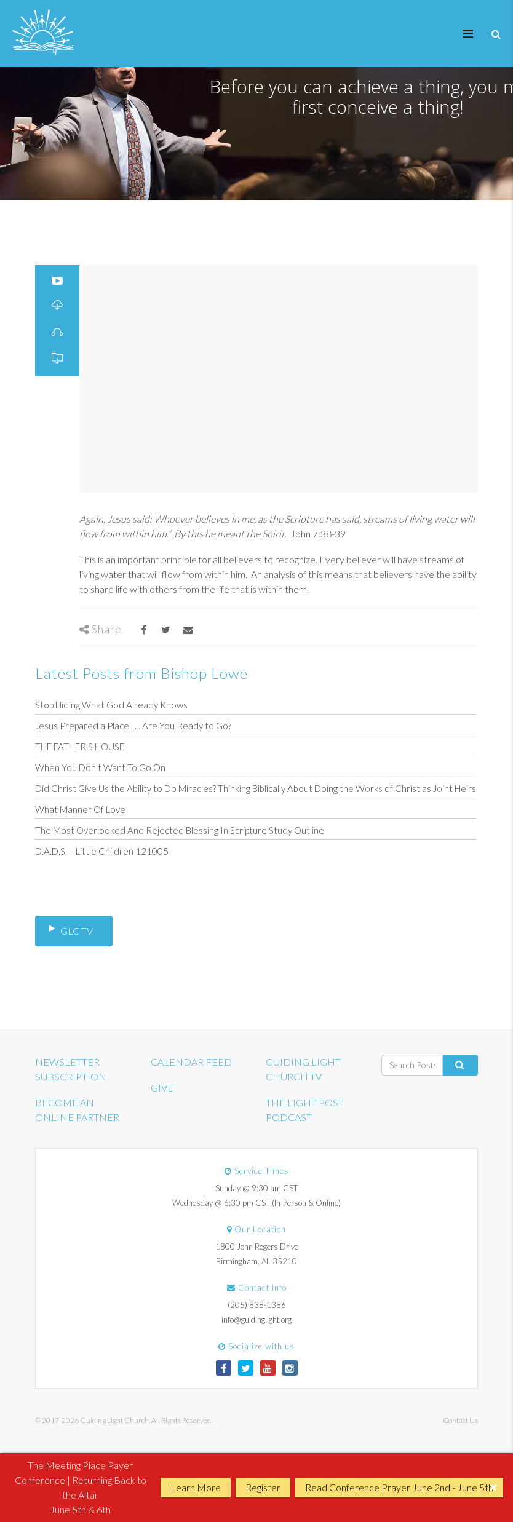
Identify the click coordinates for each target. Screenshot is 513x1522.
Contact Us (460, 1420)
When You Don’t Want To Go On (100, 767)
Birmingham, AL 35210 (256, 1261)
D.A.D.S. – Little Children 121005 (102, 851)
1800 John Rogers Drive (256, 1246)
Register (262, 1487)
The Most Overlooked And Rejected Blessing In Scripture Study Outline (179, 830)
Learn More (195, 1487)
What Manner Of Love (80, 809)
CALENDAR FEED (191, 1062)
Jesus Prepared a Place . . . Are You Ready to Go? (133, 725)
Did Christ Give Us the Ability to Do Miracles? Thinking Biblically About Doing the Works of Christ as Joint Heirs (255, 788)
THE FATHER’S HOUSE (79, 746)
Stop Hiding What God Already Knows (111, 704)
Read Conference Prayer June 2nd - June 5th (399, 1487)
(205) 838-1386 (257, 1305)
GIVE (162, 1087)
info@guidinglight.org (256, 1320)
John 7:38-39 (318, 533)
